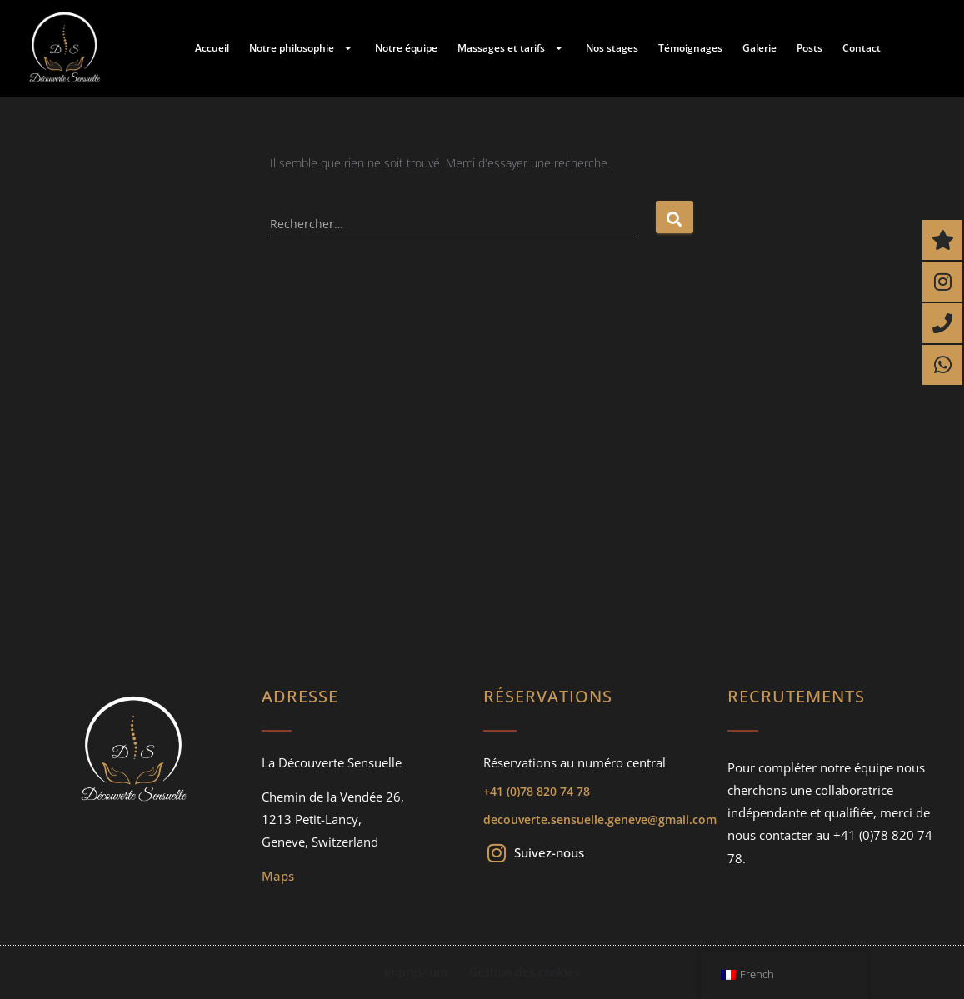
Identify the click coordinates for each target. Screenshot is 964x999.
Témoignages (690, 48)
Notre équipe (406, 48)
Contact (861, 48)
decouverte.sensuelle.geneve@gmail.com (600, 819)
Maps (278, 875)
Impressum (416, 972)
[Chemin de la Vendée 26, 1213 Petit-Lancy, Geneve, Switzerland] (482, 480)
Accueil (212, 48)
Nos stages (612, 48)
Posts (809, 48)
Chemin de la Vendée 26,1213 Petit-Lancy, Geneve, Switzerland (333, 819)
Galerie (759, 48)
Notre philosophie (302, 48)
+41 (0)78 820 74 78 (536, 791)
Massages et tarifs (511, 48)
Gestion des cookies (523, 972)
